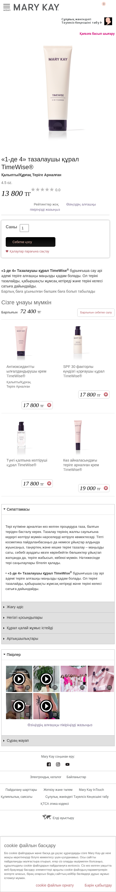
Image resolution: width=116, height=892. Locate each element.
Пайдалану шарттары (21, 790)
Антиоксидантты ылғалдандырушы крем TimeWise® (26, 371)
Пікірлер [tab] (14, 655)
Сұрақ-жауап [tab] (18, 740)
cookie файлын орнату (55, 885)
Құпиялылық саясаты (16, 797)
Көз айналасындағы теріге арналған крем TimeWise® (81, 465)
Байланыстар (76, 777)
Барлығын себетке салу (96, 312)
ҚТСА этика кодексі (55, 804)
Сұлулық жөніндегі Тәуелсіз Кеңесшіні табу (80, 20)
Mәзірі (6, 6)
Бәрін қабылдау (98, 885)
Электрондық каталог (45, 777)
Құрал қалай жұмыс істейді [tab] (30, 628)
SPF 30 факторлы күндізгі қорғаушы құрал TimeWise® (84, 371)
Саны (11, 227)
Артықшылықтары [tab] (22, 638)
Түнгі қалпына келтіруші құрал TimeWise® (27, 462)
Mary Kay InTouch (91, 790)
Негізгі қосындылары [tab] (24, 617)
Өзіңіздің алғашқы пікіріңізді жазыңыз (60, 725)
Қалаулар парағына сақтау (29, 251)
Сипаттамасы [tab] (18, 509)
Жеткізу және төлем (57, 790)
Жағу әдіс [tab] (15, 607)
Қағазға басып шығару (97, 34)
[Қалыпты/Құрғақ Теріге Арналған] (58, 90)
